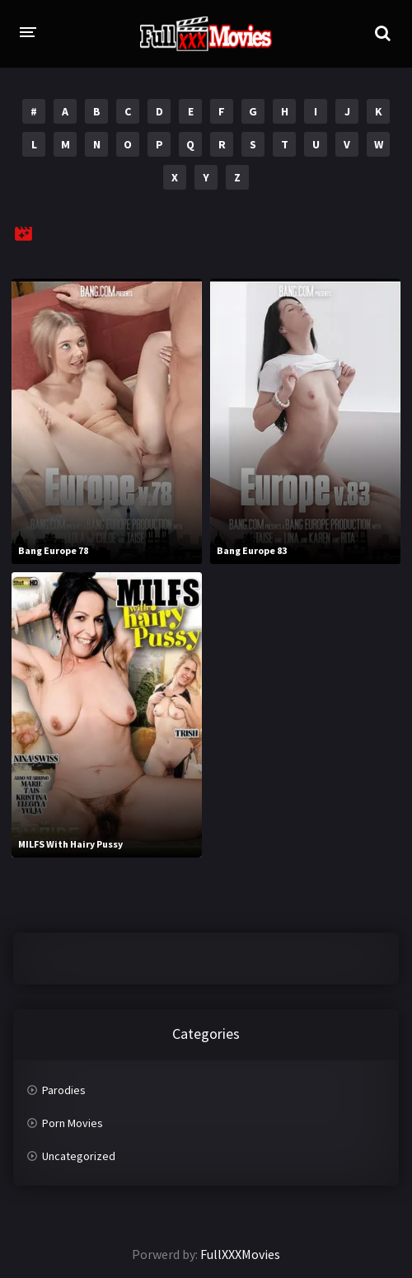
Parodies (64, 1090)
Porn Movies (72, 1123)
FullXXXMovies (240, 1254)
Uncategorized (78, 1156)
